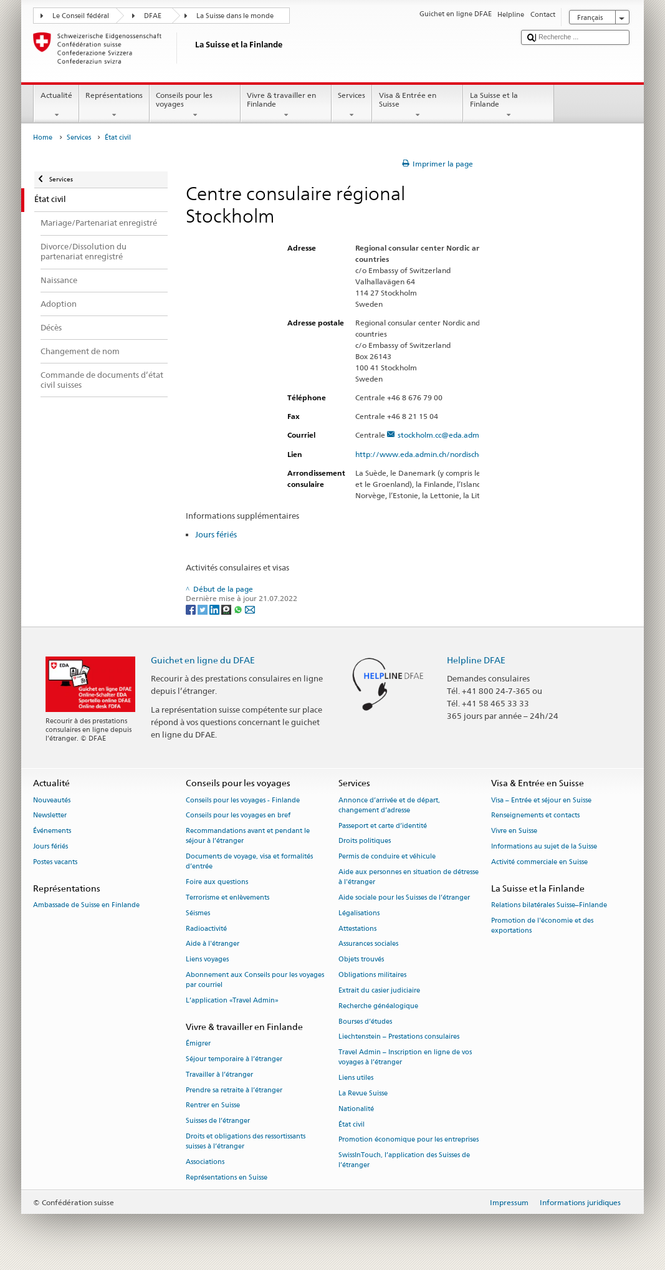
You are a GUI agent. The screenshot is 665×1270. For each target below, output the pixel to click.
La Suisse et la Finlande (508, 105)
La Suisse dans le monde (235, 16)
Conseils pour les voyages (195, 105)
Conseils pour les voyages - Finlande (243, 800)
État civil (351, 1124)
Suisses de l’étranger (218, 1121)
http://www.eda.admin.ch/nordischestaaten (437, 454)
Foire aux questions (217, 882)
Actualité (56, 105)
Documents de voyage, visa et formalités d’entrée (249, 862)
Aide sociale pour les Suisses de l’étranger (404, 897)
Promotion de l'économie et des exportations (542, 925)
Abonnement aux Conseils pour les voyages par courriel (255, 980)
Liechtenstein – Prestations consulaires (398, 1037)
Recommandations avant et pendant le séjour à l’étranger (248, 836)
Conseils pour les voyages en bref (238, 816)
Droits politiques (364, 841)
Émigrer (198, 1044)
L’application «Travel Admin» (232, 1000)
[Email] (250, 608)
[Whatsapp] (239, 608)
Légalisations (359, 913)
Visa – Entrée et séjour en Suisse (541, 800)
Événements (52, 831)
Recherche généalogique (378, 1006)
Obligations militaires (372, 975)
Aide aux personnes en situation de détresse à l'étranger (408, 877)
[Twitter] (203, 608)
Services (351, 105)
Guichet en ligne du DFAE (203, 660)
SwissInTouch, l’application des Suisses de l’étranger (404, 1161)
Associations (205, 1162)
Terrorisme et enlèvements (227, 897)
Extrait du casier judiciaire (379, 990)
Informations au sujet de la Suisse (544, 846)
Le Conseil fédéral (80, 16)
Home (42, 137)
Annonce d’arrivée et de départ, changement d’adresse (389, 805)
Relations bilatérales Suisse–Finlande (549, 905)
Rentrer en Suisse (213, 1106)
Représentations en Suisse (226, 1177)
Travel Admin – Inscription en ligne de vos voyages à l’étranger (405, 1058)
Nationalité (356, 1109)
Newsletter (50, 816)
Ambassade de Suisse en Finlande (86, 905)
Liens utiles (355, 1078)
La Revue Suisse (363, 1093)
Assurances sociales (368, 944)
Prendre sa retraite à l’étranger (234, 1090)
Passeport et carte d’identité (382, 826)
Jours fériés (216, 534)
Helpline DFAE (476, 660)
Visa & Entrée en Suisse (417, 105)
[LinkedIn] (215, 608)
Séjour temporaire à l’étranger (234, 1059)
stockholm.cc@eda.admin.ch (446, 435)
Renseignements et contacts (535, 816)
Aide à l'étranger (212, 944)
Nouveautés (51, 800)
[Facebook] (192, 608)
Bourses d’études (365, 1021)
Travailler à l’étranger (219, 1074)
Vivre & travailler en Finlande (286, 105)
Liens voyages (207, 960)
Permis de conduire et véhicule (387, 857)
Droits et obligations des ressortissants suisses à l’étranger (245, 1141)
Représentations (114, 105)
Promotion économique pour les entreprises (408, 1140)
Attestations (357, 929)
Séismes (198, 913)
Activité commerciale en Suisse (539, 862)
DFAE (152, 16)
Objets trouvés (361, 960)
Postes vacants (55, 862)
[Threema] (227, 608)
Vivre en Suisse (514, 831)
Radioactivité (206, 929)
